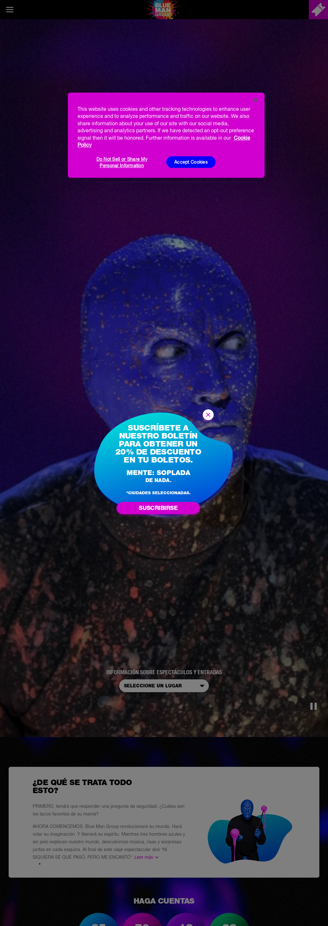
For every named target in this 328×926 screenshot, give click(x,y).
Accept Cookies (191, 162)
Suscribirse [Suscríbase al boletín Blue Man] (158, 507)
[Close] (256, 100)
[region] (166, 135)
